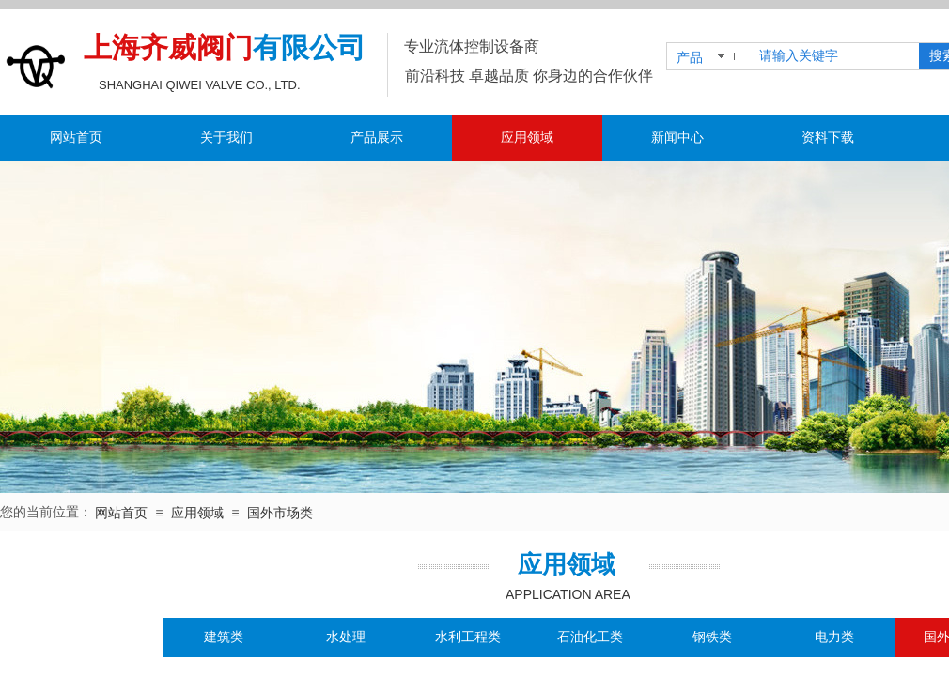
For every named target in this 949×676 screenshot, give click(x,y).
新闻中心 (677, 138)
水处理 (346, 637)
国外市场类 (280, 513)
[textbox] (835, 56)
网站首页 (76, 138)
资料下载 (827, 138)
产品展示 (376, 138)
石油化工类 (590, 637)
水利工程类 (468, 637)
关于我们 (226, 138)
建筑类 (223, 637)
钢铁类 (712, 637)
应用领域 (527, 138)
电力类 (834, 637)
